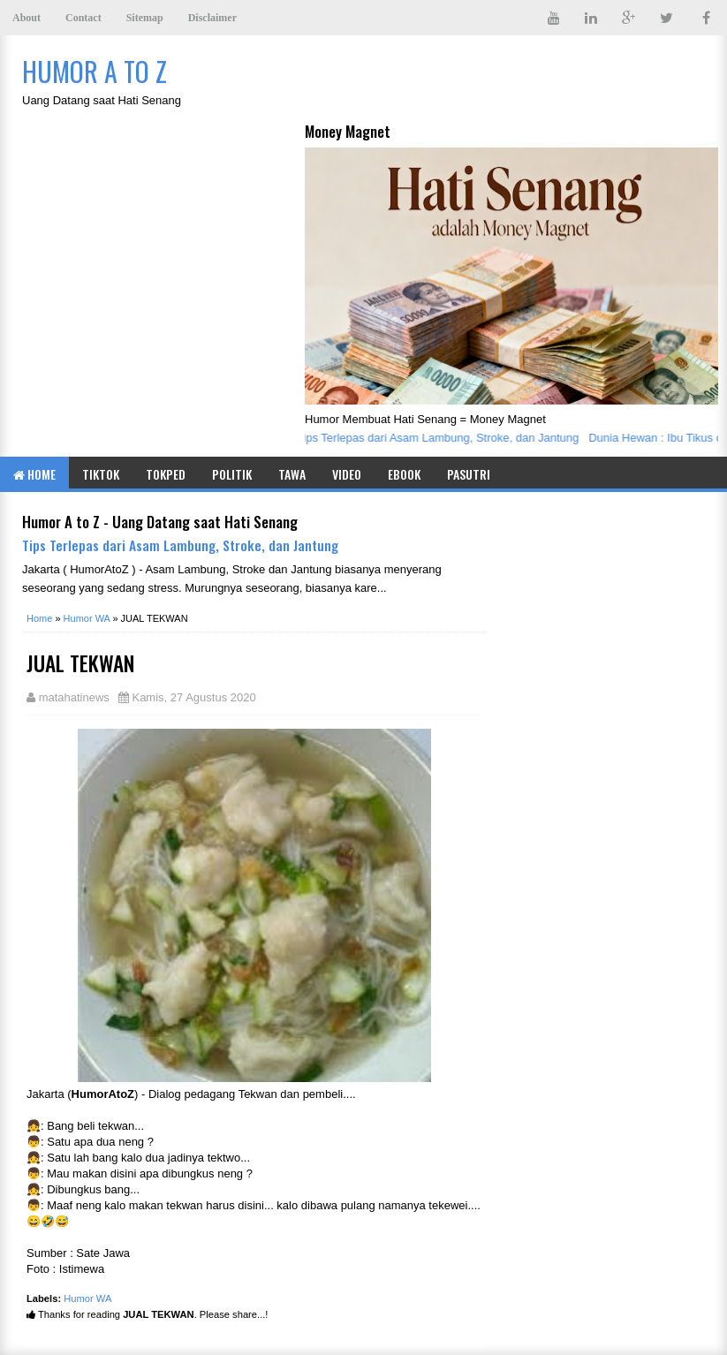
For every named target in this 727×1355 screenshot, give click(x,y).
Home (34, 474)
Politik (232, 474)
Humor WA (87, 1298)
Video (346, 474)
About (26, 17)
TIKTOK (100, 474)
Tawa (292, 474)
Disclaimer (212, 17)
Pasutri (468, 474)
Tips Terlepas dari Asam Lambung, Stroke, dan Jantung (443, 437)
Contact (83, 17)
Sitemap (144, 17)
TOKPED (166, 474)
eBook (404, 474)
